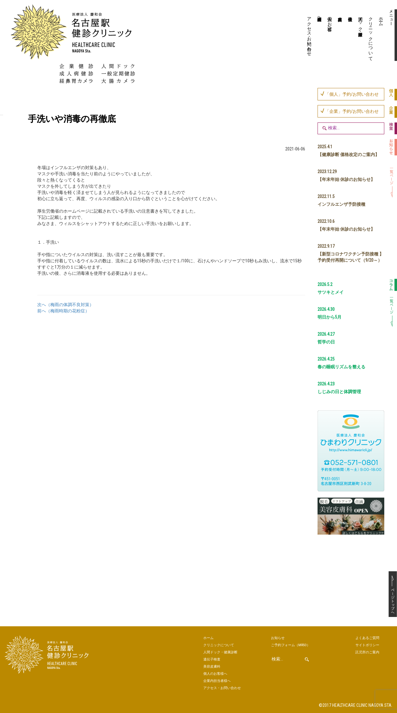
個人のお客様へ (329, 21)
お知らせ (278, 638)
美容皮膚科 (339, 36)
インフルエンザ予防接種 (341, 204)
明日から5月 (329, 317)
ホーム (381, 19)
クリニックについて (370, 36)
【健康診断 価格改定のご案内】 (348, 154)
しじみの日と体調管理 (339, 391)
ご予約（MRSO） (290, 645)
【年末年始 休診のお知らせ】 (346, 179)
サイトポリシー (367, 645)
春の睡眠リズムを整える (341, 366)
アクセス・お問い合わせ (309, 34)
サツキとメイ (331, 292)
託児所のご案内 (367, 652)
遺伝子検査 (350, 36)
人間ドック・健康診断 (360, 21)
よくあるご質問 (367, 638)
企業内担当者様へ (319, 16)
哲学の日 (326, 341)
